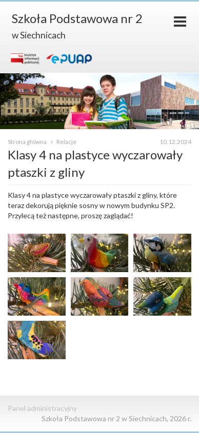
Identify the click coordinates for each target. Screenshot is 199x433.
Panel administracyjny (42, 408)
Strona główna (28, 142)
